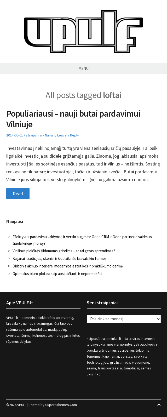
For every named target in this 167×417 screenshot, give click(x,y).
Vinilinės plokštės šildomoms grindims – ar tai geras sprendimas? (64, 250)
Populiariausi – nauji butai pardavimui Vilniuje (73, 119)
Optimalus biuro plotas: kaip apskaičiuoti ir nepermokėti (57, 273)
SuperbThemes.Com (61, 404)
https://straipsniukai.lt (104, 338)
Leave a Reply (68, 135)
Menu (83, 68)
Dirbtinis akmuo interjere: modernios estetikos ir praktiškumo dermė (68, 266)
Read (18, 194)
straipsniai (34, 135)
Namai (49, 135)
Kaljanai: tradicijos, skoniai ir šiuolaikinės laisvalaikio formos (60, 258)
